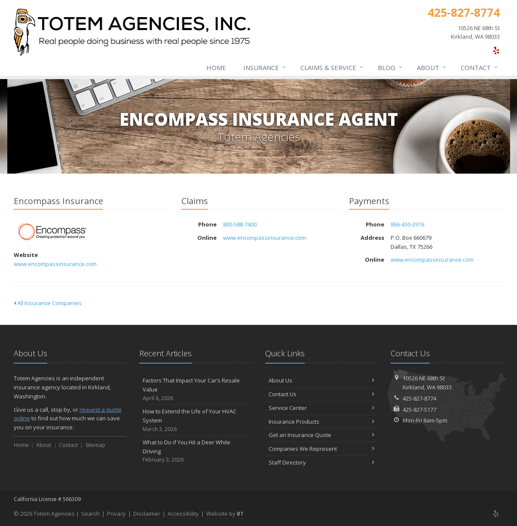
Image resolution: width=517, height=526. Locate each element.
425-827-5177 (419, 409)
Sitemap (95, 445)
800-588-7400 (240, 224)
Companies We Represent (322, 449)
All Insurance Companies (48, 303)
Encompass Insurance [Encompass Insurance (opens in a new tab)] (52, 232)
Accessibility (183, 513)
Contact (480, 67)
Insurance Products (322, 421)
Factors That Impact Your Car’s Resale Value (196, 389)
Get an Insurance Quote (322, 435)
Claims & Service (332, 67)
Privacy (116, 513)
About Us (322, 380)
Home (216, 67)
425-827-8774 (419, 398)
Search (90, 513)
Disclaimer (146, 513)
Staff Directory (322, 462)
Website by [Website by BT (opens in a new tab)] (225, 513)
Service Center (322, 408)
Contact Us (322, 394)
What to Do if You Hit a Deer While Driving (196, 451)
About (432, 67)
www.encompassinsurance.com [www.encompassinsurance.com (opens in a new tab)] (55, 264)
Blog (390, 67)
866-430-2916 (407, 224)
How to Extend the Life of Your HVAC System (196, 420)
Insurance (265, 67)
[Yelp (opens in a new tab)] (496, 50)
